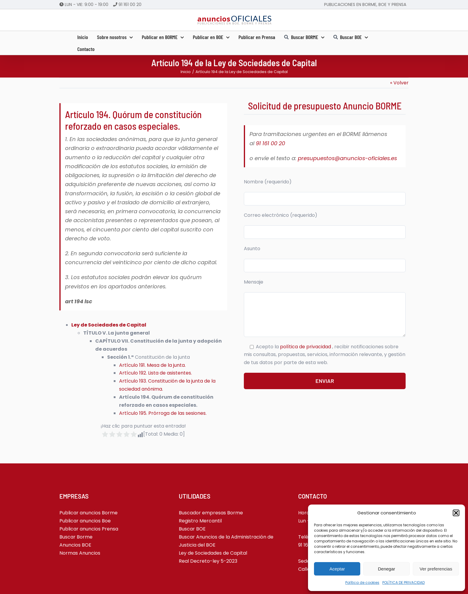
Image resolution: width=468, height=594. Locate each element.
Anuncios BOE (75, 545)
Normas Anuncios (79, 553)
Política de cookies (362, 582)
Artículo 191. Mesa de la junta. (152, 365)
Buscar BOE (192, 528)
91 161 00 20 (129, 4)
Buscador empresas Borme (211, 512)
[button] (456, 513)
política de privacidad (306, 346)
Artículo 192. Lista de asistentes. (155, 372)
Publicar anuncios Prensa (88, 528)
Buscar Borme (76, 536)
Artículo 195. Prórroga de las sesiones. (163, 413)
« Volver (399, 82)
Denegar (386, 568)
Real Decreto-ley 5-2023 (208, 561)
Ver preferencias (436, 568)
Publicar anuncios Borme (88, 512)
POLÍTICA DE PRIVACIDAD (403, 582)
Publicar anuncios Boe (85, 520)
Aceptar (337, 568)
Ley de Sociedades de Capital (213, 553)
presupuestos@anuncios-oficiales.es (347, 158)
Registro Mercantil (200, 520)
